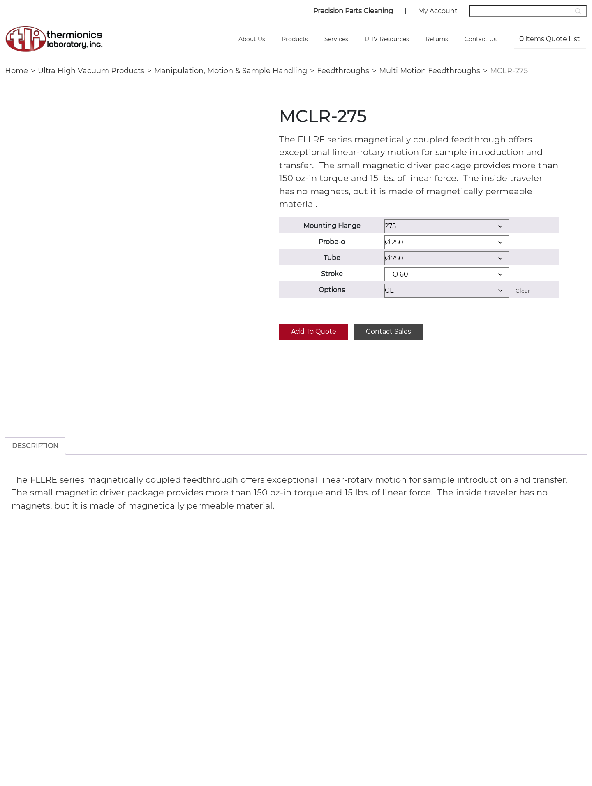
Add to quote (313, 331)
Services (336, 39)
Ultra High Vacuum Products (91, 70)
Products (295, 39)
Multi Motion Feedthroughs (429, 70)
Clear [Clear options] (523, 290)
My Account (438, 11)
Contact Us (481, 39)
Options (332, 290)
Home (16, 70)
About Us (251, 39)
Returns (437, 39)
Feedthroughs (343, 70)
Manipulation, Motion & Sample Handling (230, 70)
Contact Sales (388, 331)
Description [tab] (35, 446)
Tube (332, 258)
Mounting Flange (332, 226)
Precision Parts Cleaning (353, 11)
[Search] (528, 11)
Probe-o (332, 242)
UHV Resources (387, 39)
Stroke (332, 274)
